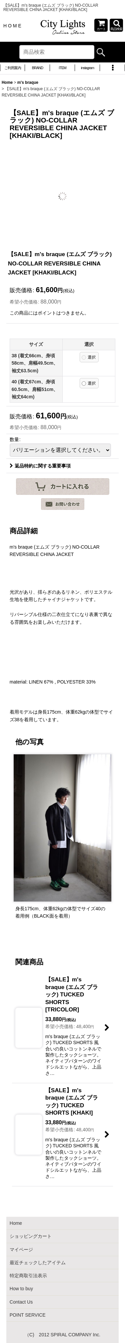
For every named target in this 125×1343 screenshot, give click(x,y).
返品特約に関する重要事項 (40, 465)
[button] (116, 25)
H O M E (12, 25)
